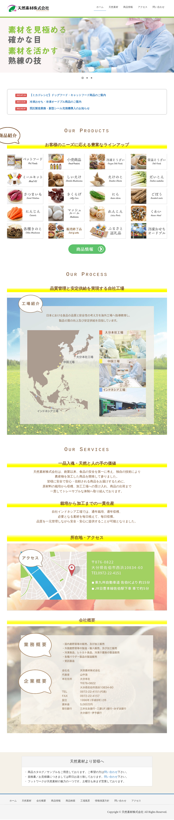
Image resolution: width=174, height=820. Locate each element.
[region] (87, 50)
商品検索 (70, 801)
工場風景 (85, 801)
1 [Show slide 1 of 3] (82, 78)
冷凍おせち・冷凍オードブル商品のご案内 (55, 101)
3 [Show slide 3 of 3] (91, 78)
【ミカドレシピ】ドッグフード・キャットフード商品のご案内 (68, 95)
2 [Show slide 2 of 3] (87, 78)
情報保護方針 (102, 801)
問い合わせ (111, 772)
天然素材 (26, 801)
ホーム (13, 801)
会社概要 (41, 801)
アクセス (136, 801)
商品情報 (56, 801)
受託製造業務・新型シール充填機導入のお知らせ (60, 108)
